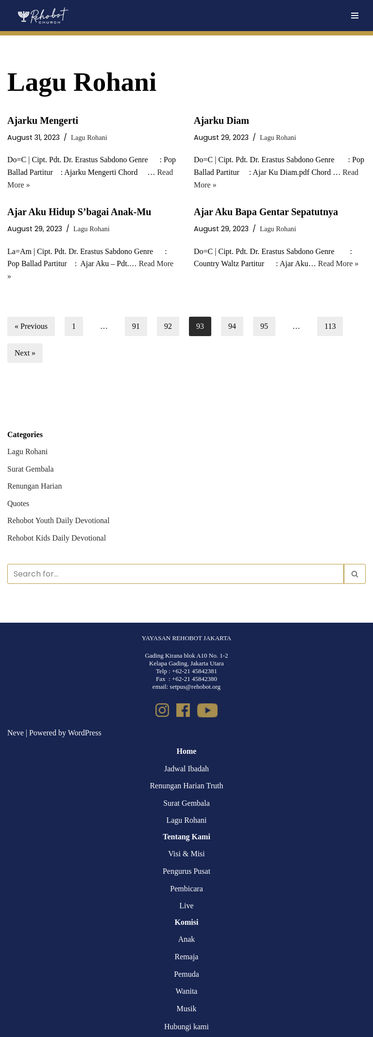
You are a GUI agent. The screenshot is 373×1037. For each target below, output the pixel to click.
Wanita (187, 991)
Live (186, 905)
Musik (187, 1008)
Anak (186, 939)
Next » (25, 353)
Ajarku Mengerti (42, 120)
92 (168, 326)
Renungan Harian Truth (186, 786)
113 (330, 326)
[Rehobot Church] (42, 15)
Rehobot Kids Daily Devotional (56, 538)
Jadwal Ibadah (186, 769)
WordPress (85, 733)
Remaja (187, 956)
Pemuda (186, 974)
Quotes (18, 503)
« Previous (31, 326)
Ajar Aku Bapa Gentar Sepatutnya (266, 211)
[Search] (175, 574)
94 (232, 326)
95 (264, 326)
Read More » (338, 263)
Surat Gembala (30, 469)
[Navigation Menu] (355, 15)
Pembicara (186, 888)
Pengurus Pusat (186, 871)
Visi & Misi (186, 854)
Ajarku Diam (221, 120)
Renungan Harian (34, 486)
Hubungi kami (186, 1026)
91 (136, 326)
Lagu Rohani (89, 137)
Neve (15, 733)
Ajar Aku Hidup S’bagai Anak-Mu (79, 211)
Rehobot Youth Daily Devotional (58, 520)
